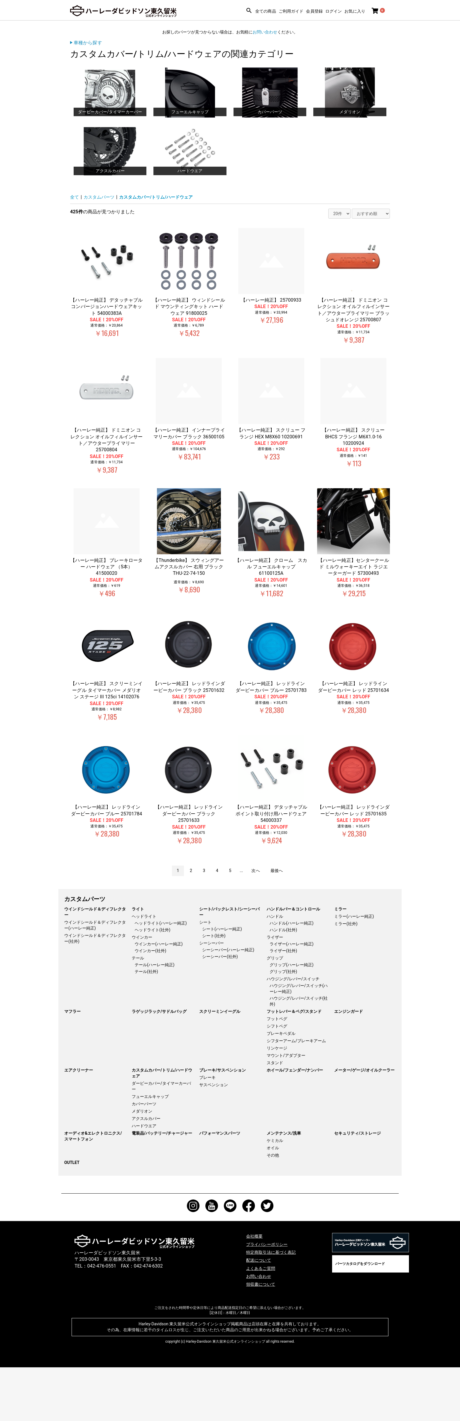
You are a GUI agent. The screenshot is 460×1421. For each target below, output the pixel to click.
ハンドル (275, 970)
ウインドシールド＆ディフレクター (95, 965)
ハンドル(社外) (283, 983)
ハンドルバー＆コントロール (293, 962)
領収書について (262, 1338)
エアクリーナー (78, 1123)
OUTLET (72, 1216)
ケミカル (275, 1194)
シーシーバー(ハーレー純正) (228, 1003)
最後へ (276, 924)
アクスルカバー (146, 1172)
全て (75, 251)
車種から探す (88, 42)
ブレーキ (207, 1131)
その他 (273, 1209)
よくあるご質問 (262, 1321)
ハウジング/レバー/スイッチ (293, 1032)
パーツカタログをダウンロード (360, 1317)
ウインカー (142, 991)
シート (205, 976)
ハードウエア (144, 1179)
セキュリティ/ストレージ (357, 1187)
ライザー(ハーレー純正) (292, 997)
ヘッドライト (144, 970)
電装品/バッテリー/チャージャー (162, 1187)
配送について (260, 1314)
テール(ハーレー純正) (155, 1018)
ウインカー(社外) (150, 1004)
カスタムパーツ (100, 251)
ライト (138, 962)
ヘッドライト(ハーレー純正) (161, 976)
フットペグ (277, 1072)
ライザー (275, 991)
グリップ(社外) (283, 1025)
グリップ (275, 1011)
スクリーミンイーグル (219, 1065)
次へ (255, 924)
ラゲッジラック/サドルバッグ (159, 1065)
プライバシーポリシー (269, 1297)
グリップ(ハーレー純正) (292, 1018)
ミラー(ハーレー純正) (354, 970)
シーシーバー (211, 996)
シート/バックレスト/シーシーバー (229, 965)
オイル (273, 1201)
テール (138, 1011)
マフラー (72, 1065)
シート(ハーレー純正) (222, 982)
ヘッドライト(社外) (152, 983)
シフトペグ (277, 1079)
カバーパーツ (144, 1157)
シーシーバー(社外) (220, 1010)
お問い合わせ (265, 32)
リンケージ (277, 1101)
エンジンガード (348, 1065)
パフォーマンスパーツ (219, 1187)
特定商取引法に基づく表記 (274, 1305)
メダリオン (142, 1165)
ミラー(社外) (346, 977)
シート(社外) (214, 989)
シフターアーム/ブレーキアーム (296, 1094)
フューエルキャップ (150, 1150)
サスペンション (213, 1138)
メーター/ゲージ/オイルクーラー (364, 1123)
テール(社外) (146, 1025)
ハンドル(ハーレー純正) (292, 976)
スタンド (275, 1116)
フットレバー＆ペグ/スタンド (294, 1065)
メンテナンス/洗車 (284, 1187)
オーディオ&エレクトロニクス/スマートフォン (93, 1190)
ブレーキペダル (281, 1087)
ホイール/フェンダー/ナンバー (295, 1123)
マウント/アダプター (286, 1109)
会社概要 (255, 1289)
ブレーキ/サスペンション (222, 1123)
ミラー (340, 962)
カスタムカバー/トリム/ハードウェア (161, 251)
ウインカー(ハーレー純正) (159, 997)
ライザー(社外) (283, 1004)
